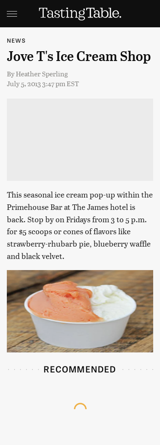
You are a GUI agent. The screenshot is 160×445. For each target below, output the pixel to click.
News (16, 40)
